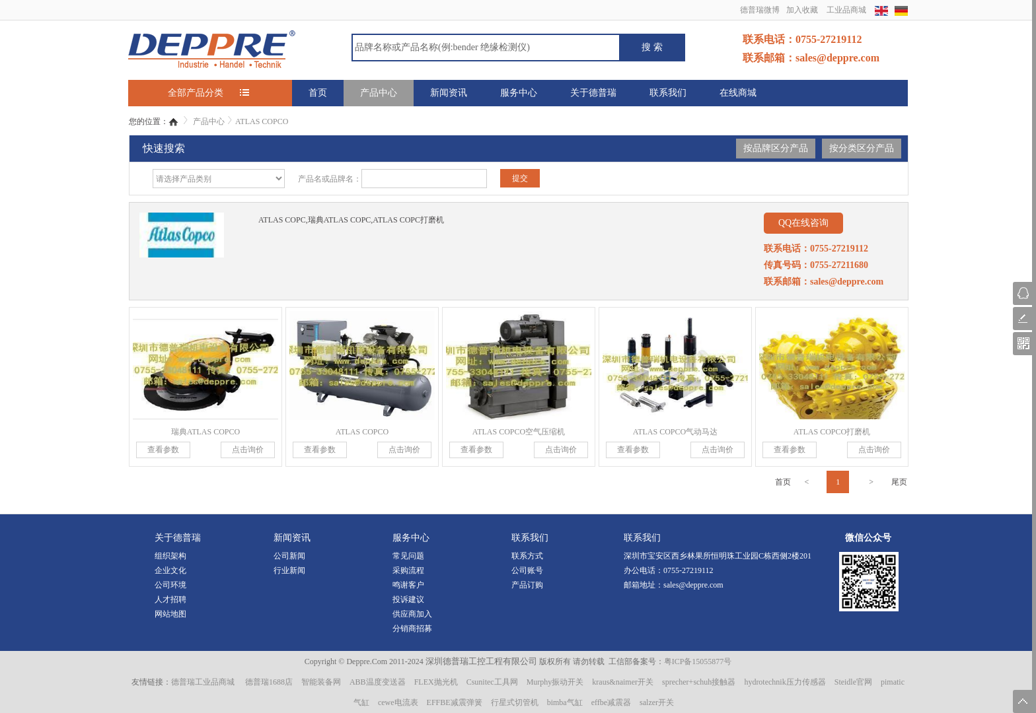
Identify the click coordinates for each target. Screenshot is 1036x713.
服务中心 (518, 93)
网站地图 (170, 614)
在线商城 (738, 93)
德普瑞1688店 (269, 682)
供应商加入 (412, 614)
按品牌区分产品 (775, 148)
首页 (318, 93)
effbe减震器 (611, 702)
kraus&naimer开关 (622, 682)
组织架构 (170, 555)
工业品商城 (846, 10)
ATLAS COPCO (261, 121)
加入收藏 (802, 10)
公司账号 (527, 570)
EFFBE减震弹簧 (454, 702)
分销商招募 (412, 628)
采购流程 (408, 570)
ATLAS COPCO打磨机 (832, 431)
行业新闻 (289, 570)
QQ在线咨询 (803, 223)
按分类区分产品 (861, 148)
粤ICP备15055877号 (698, 661)
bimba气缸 (565, 702)
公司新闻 (289, 555)
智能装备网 (321, 682)
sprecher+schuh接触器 (698, 682)
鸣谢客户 (408, 585)
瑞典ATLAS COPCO (205, 431)
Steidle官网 (853, 682)
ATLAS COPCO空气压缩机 (518, 431)
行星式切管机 (514, 702)
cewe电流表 (398, 702)
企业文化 (170, 570)
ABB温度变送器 (378, 682)
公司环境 (170, 585)
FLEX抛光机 (436, 682)
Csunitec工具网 (492, 682)
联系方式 (527, 555)
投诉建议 (408, 599)
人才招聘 (170, 599)
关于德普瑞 (593, 93)
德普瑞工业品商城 (203, 682)
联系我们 (667, 93)
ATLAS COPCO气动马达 (675, 431)
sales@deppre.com (693, 585)
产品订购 (527, 585)
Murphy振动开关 (555, 682)
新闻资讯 (448, 93)
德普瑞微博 (760, 10)
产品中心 (378, 93)
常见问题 (408, 555)
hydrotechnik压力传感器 (784, 682)
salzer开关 (657, 702)
